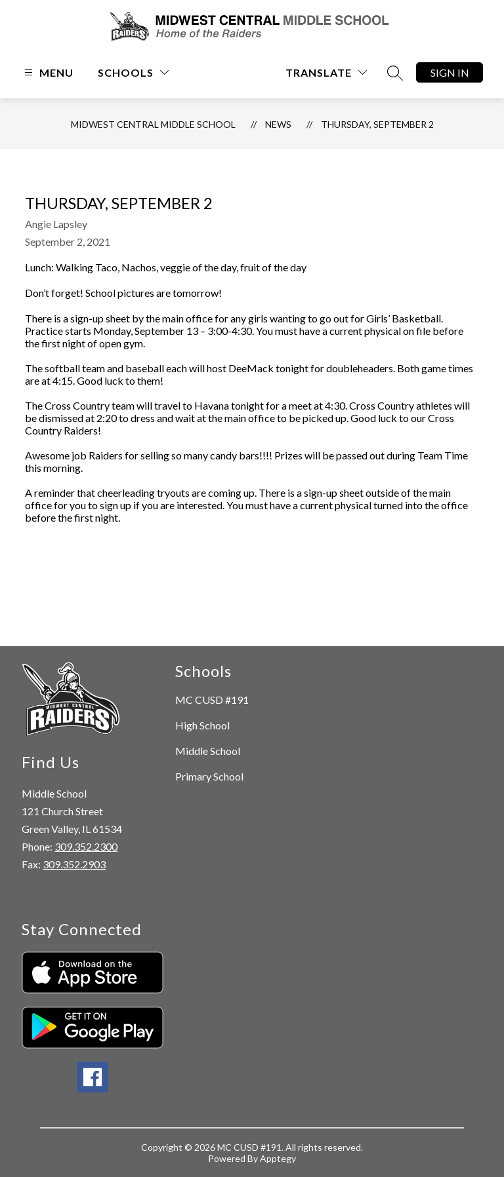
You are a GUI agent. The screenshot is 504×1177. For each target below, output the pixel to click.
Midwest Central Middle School (153, 124)
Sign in (449, 72)
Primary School (209, 776)
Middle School (207, 750)
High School (202, 725)
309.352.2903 (74, 864)
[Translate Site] (326, 72)
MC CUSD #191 (212, 699)
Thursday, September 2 (377, 124)
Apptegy (278, 1158)
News (278, 124)
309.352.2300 (85, 846)
